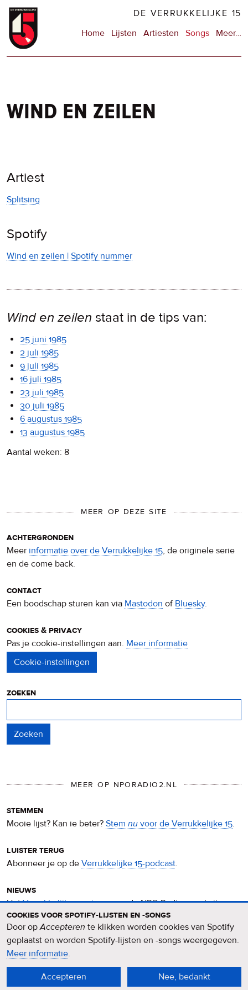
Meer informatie (157, 643)
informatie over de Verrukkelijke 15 (96, 550)
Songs (197, 33)
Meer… (228, 33)
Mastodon (144, 603)
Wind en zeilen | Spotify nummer (69, 255)
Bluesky (190, 603)
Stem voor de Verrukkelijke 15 (169, 823)
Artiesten (161, 33)
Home (93, 33)
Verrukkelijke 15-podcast (128, 863)
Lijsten (124, 33)
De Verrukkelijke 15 (187, 13)
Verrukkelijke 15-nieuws (68, 903)
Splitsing (23, 199)
